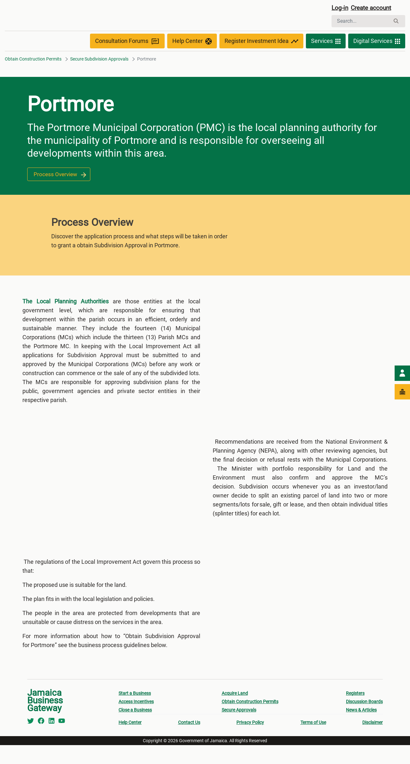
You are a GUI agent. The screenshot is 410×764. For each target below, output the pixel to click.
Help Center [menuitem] (130, 741)
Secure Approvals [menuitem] (239, 728)
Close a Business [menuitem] (135, 728)
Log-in (340, 8)
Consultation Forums (127, 55)
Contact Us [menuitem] (189, 741)
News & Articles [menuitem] (361, 728)
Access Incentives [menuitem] (136, 720)
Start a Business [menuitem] (135, 712)
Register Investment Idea (261, 55)
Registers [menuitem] (355, 712)
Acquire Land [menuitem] (235, 712)
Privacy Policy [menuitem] (250, 741)
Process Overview (60, 188)
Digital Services (376, 55)
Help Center (192, 55)
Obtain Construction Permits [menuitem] (250, 720)
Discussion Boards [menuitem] (364, 720)
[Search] (361, 22)
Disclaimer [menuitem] (372, 741)
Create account (373, 8)
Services (325, 55)
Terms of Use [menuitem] (313, 741)
